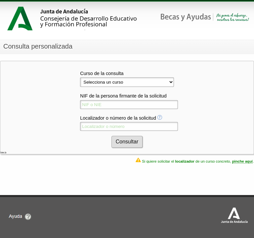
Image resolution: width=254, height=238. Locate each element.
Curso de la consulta (101, 73)
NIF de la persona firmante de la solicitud (123, 96)
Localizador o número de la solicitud (118, 118)
